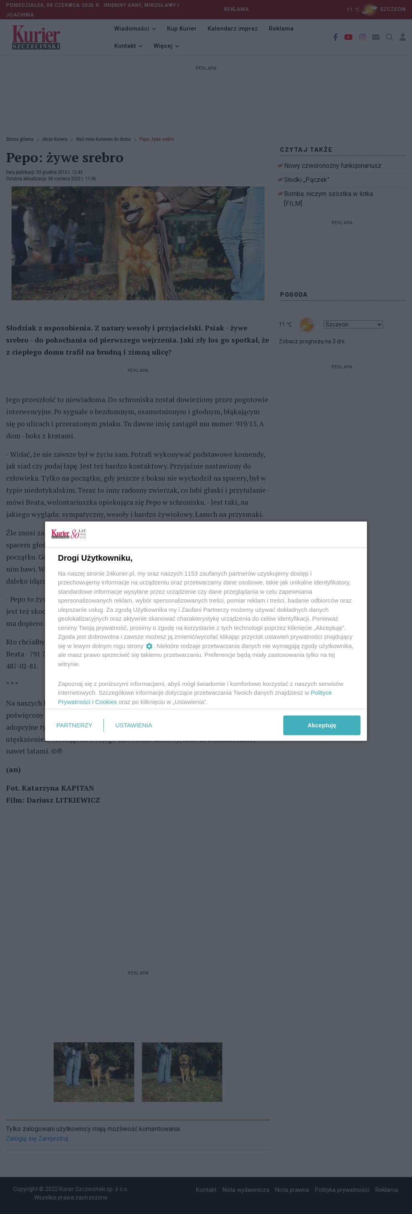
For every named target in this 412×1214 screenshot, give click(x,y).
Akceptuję (321, 725)
